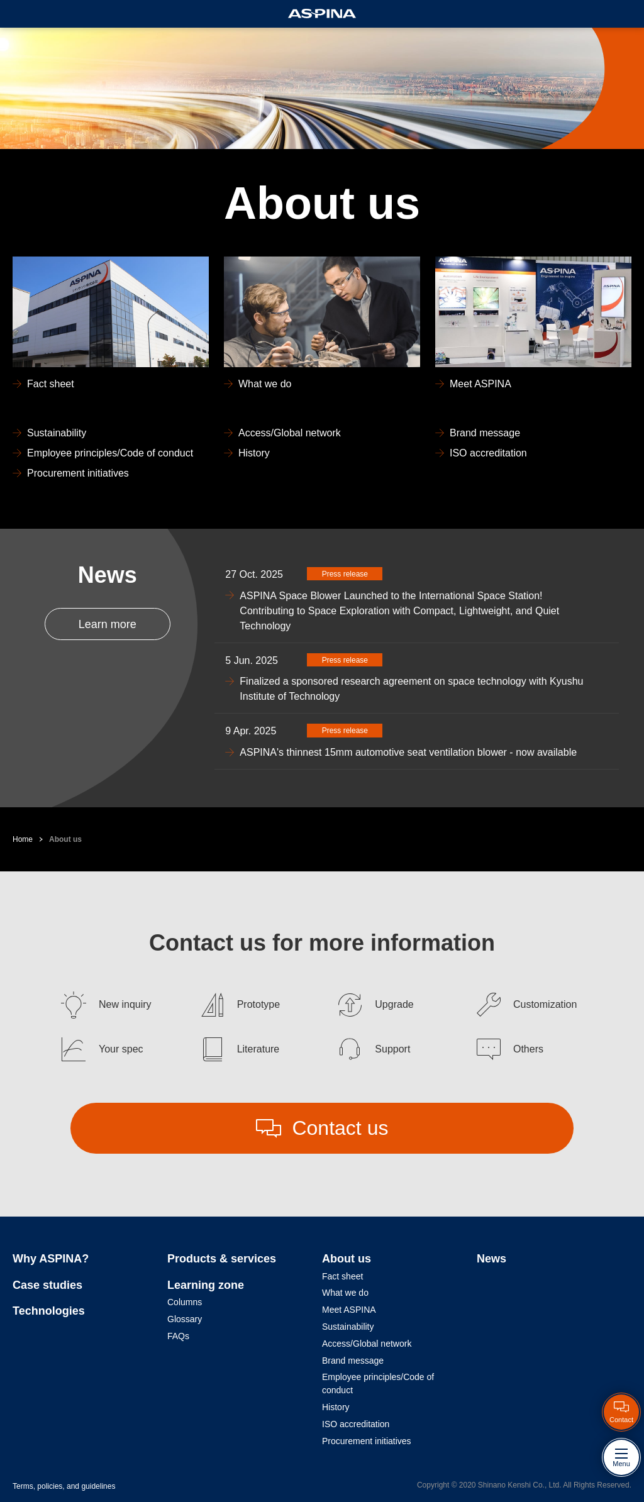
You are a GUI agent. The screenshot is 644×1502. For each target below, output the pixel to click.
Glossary (184, 1319)
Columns (184, 1302)
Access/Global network (366, 1344)
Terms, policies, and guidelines (64, 1486)
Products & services (221, 1258)
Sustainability (348, 1327)
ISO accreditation (355, 1424)
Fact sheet (342, 1276)
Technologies (49, 1311)
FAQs (178, 1336)
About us (65, 839)
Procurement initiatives (366, 1441)
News (491, 1258)
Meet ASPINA (349, 1310)
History (336, 1407)
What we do (345, 1293)
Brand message (353, 1361)
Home (23, 839)
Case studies (47, 1285)
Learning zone (205, 1285)
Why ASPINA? (51, 1258)
